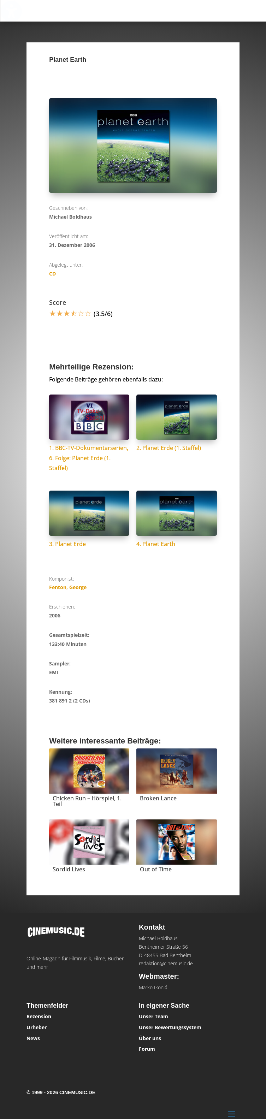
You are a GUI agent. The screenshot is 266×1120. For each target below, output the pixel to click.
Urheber (36, 1027)
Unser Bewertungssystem (170, 1027)
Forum (147, 1048)
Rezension (38, 1016)
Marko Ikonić (153, 987)
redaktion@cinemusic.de (166, 963)
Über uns (150, 1038)
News (33, 1038)
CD (52, 273)
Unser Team (153, 1016)
